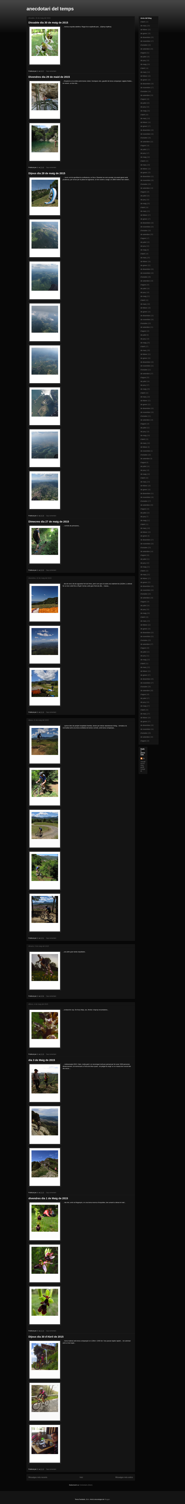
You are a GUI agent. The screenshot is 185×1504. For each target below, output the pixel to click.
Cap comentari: (51, 71)
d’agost (143, 53)
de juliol (143, 57)
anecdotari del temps (50, 8)
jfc (144, 758)
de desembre (145, 37)
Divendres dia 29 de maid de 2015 (49, 76)
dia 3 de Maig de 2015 (41, 1060)
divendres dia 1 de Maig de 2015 (48, 1198)
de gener (144, 33)
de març (144, 26)
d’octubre (144, 45)
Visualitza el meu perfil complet (143, 766)
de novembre (145, 41)
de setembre (145, 49)
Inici (81, 1477)
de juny (143, 60)
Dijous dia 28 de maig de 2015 (46, 173)
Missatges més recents (37, 1477)
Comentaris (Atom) (86, 1485)
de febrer (144, 30)
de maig (143, 64)
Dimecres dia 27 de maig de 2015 (48, 521)
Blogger (107, 1499)
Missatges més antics (124, 1477)
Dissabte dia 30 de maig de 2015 (48, 22)
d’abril (143, 22)
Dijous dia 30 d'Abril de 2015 (45, 1336)
